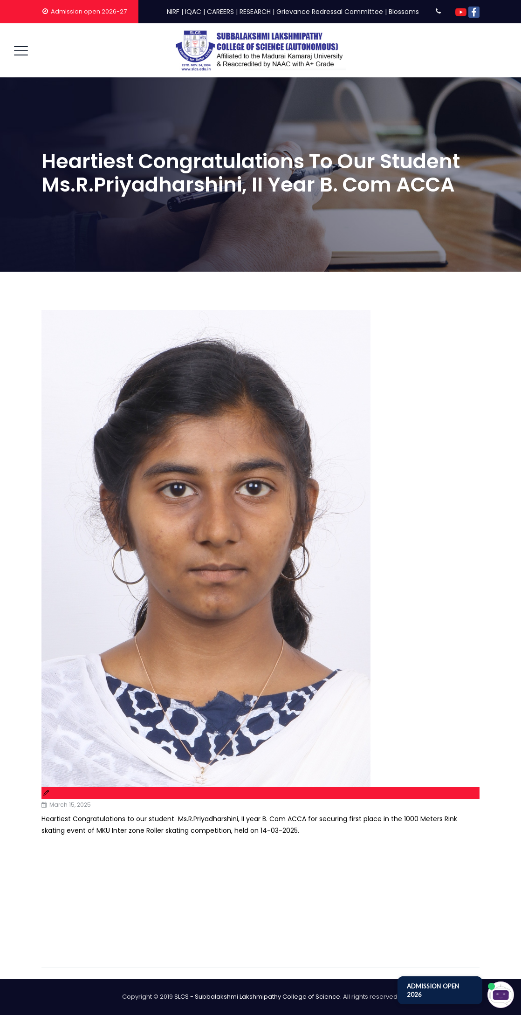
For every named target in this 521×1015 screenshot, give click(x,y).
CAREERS (220, 11)
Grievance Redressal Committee (329, 11)
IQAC (193, 11)
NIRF (173, 11)
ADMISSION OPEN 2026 (433, 990)
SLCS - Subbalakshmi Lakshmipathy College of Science (257, 996)
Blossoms (404, 11)
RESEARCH (255, 11)
